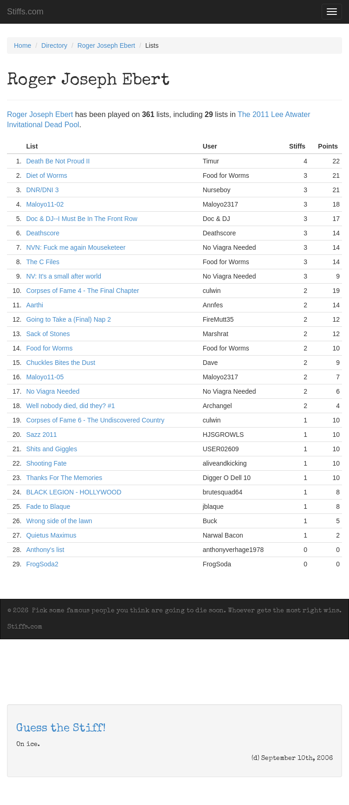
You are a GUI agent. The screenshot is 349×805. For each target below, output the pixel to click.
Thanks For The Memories (64, 477)
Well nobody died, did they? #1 (70, 405)
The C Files (42, 262)
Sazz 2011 (41, 434)
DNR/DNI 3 (42, 190)
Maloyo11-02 (45, 204)
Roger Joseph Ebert (107, 45)
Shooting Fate (46, 463)
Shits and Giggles (51, 449)
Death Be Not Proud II (58, 161)
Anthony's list (45, 549)
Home (22, 45)
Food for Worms (49, 348)
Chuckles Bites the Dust (60, 362)
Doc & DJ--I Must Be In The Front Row (81, 218)
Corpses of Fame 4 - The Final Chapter (82, 290)
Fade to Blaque (48, 506)
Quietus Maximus (51, 535)
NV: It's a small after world (63, 276)
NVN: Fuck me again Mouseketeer (75, 247)
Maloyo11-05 (45, 377)
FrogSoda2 (42, 564)
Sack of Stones (48, 334)
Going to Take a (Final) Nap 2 (68, 319)
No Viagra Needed (52, 391)
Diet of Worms (46, 175)
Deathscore (42, 233)
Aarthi (34, 305)
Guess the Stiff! (61, 728)
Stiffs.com (25, 11)
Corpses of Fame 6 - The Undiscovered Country (95, 420)
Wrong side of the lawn (59, 521)
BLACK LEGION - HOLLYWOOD (73, 492)
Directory (54, 45)
